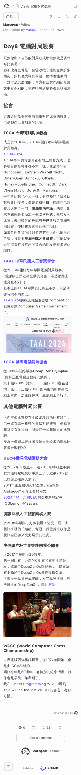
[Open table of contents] (8, 767)
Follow (25, 24)
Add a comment (40, 737)
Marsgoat (10, 24)
